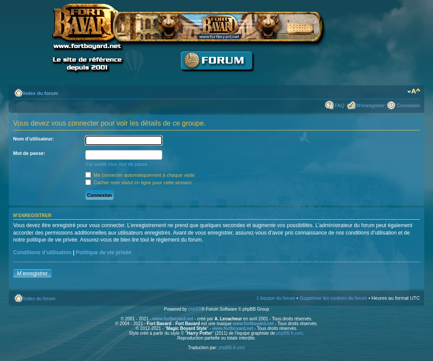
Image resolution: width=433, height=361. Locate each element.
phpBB (194, 309)
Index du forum (40, 93)
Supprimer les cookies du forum (333, 298)
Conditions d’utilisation (42, 252)
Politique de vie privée (103, 252)
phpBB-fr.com (289, 333)
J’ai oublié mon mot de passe (116, 164)
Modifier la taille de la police (413, 91)
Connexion (408, 105)
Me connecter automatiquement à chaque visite (140, 175)
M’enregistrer (370, 105)
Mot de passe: (29, 153)
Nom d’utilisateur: (33, 138)
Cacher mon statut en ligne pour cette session (138, 182)
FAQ (339, 105)
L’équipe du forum (276, 298)
